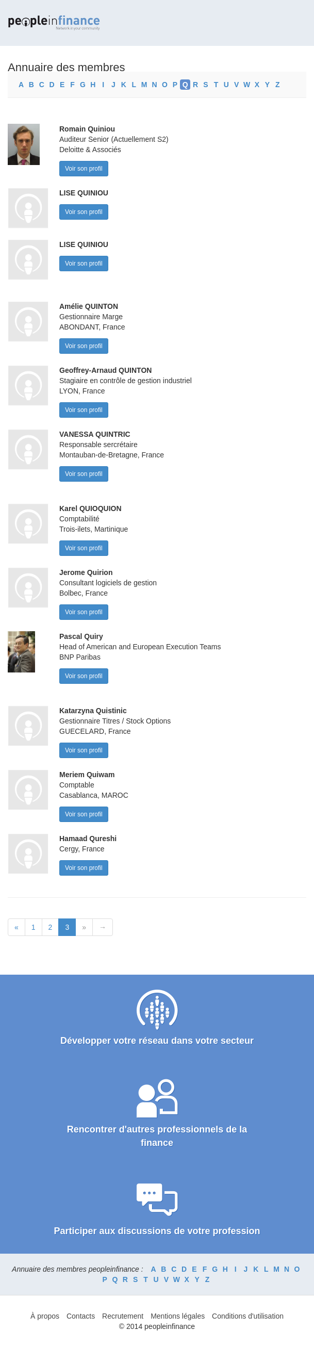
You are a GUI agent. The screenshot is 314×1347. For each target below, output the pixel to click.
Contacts (81, 1316)
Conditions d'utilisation (248, 1316)
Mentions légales (178, 1316)
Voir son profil (84, 168)
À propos (44, 1316)
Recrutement (122, 1316)
